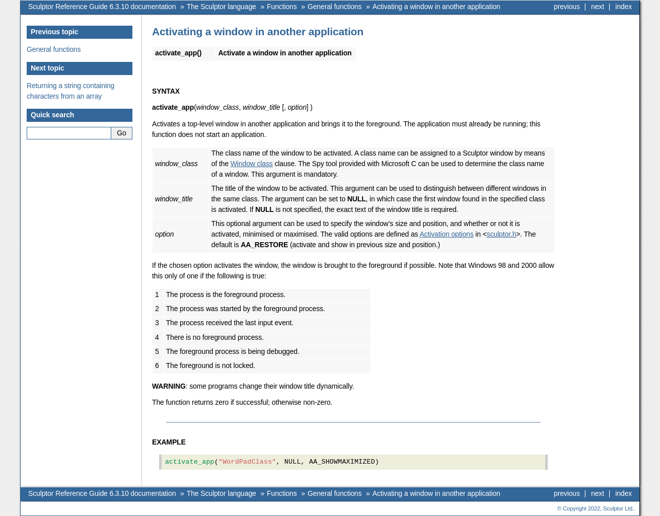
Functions (282, 7)
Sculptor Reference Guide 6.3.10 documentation (102, 7)
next (597, 7)
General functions (334, 7)
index (623, 7)
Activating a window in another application (436, 7)
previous (567, 7)
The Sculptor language (221, 7)
